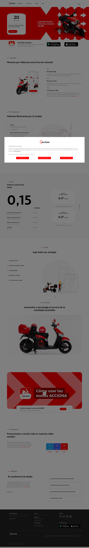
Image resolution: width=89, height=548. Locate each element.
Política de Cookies (17, 151)
